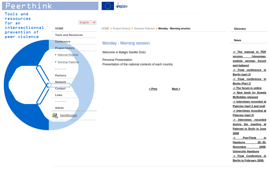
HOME (59, 28)
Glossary (240, 28)
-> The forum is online (247, 87)
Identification (68, 115)
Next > (176, 88)
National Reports (68, 54)
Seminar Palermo (68, 62)
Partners (60, 75)
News (237, 40)
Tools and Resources (69, 34)
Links (58, 95)
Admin (59, 107)
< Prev (153, 88)
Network (60, 81)
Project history (64, 48)
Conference (62, 41)
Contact (60, 88)
